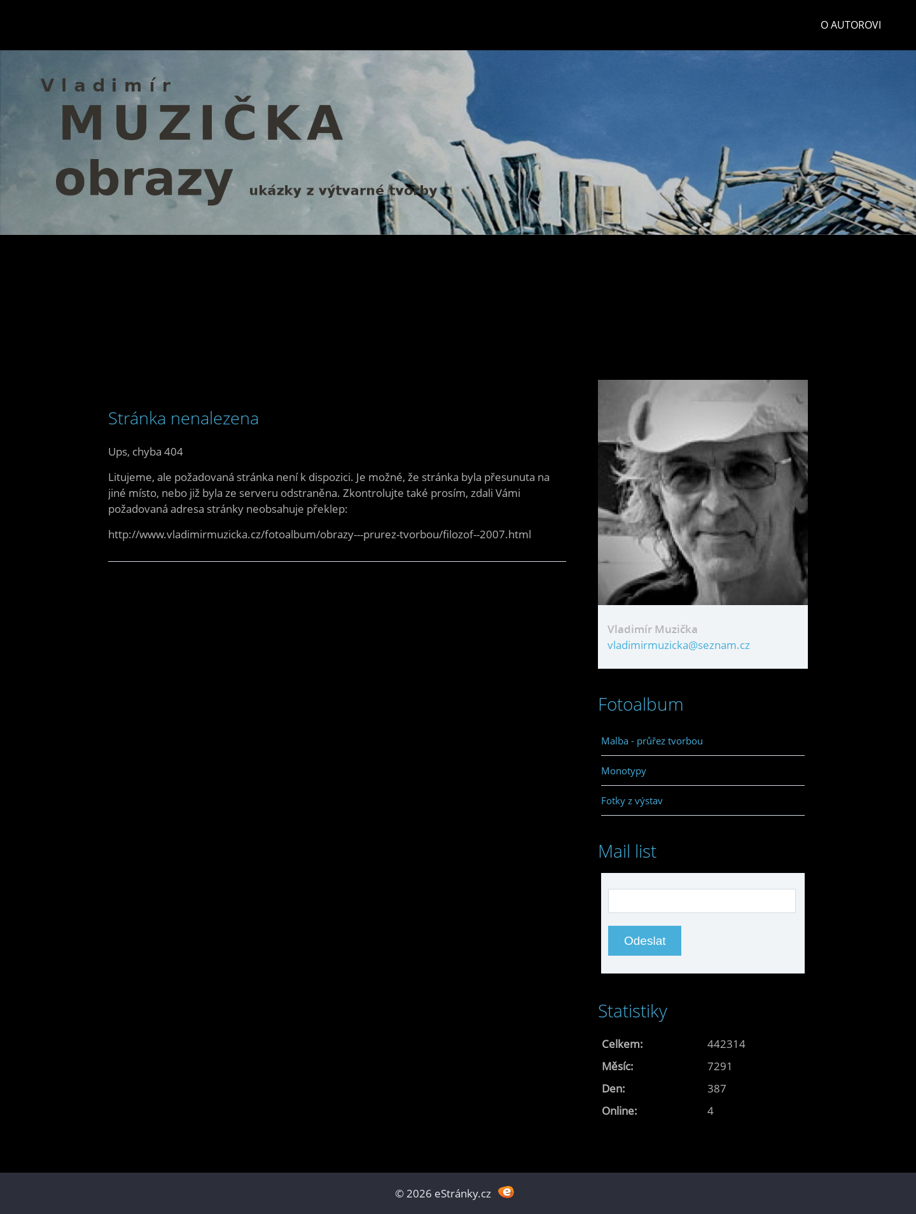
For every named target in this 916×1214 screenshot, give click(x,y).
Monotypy (623, 770)
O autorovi (851, 25)
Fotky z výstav (632, 800)
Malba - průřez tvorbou (652, 740)
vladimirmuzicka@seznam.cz (678, 645)
